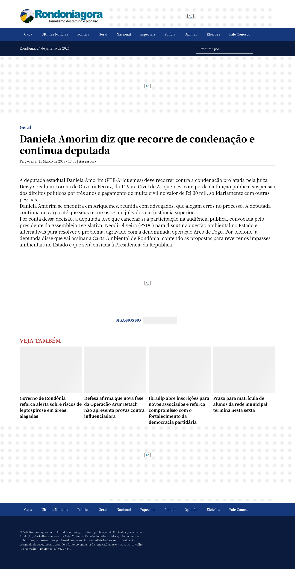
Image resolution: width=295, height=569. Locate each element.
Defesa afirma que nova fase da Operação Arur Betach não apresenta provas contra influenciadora (114, 407)
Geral (103, 34)
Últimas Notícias (54, 34)
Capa (28, 34)
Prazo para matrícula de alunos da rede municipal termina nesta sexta (240, 404)
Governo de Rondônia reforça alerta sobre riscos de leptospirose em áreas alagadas (51, 407)
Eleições (213, 34)
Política (83, 34)
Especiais (147, 34)
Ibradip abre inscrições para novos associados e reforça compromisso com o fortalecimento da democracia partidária (179, 410)
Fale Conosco (240, 34)
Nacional (124, 34)
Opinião (191, 34)
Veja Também (40, 340)
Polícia (169, 34)
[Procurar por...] (224, 48)
